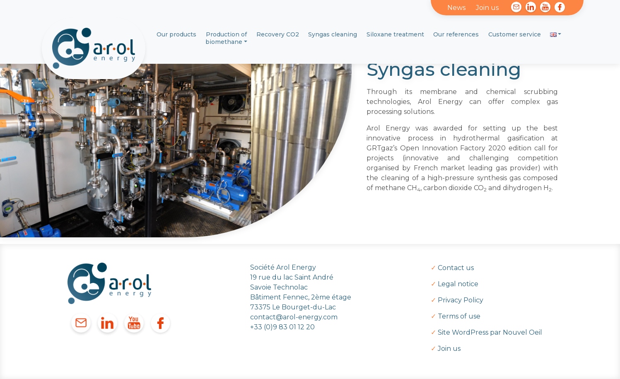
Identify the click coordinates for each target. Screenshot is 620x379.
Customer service (514, 34)
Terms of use (459, 316)
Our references (456, 34)
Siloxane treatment (395, 34)
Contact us (456, 268)
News (456, 8)
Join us (487, 8)
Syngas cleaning (332, 34)
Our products (176, 34)
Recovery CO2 (277, 34)
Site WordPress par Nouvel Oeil (490, 332)
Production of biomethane (226, 38)
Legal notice (458, 284)
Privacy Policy (460, 300)
